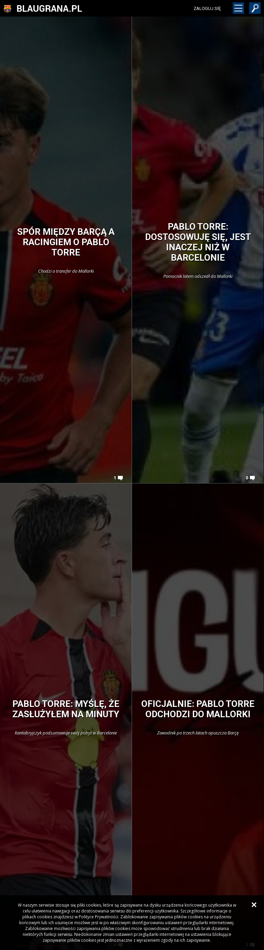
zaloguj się (207, 8)
